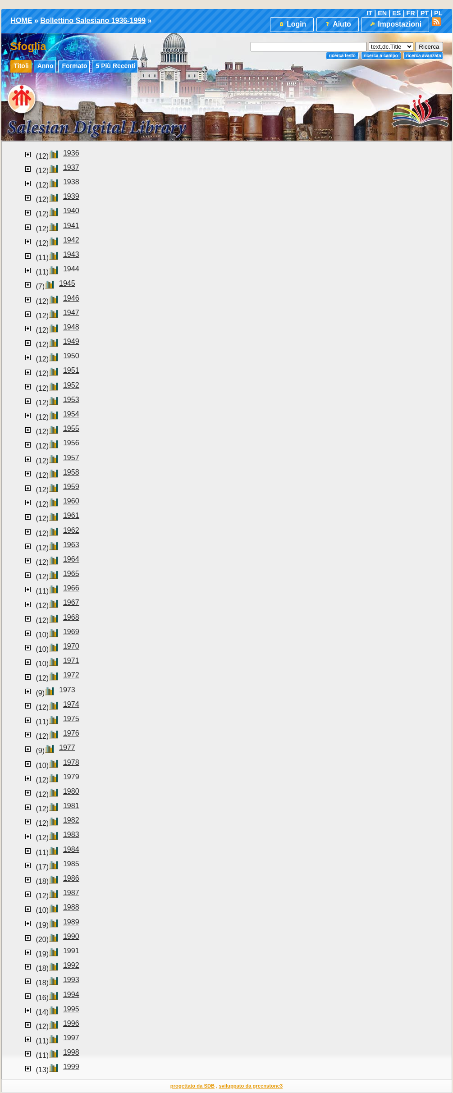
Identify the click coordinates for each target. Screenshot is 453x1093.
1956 (71, 443)
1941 (71, 225)
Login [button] (292, 24)
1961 (71, 515)
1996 (71, 1023)
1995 (71, 1009)
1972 (71, 675)
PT (425, 13)
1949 (71, 341)
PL (438, 13)
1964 (71, 559)
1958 (71, 472)
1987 (71, 892)
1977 (67, 747)
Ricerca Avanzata (423, 55)
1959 (71, 486)
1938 (71, 182)
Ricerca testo (342, 55)
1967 (71, 602)
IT (369, 13)
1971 (71, 660)
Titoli (21, 65)
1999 (71, 1066)
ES (396, 13)
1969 (71, 632)
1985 (71, 864)
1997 (71, 1038)
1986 (71, 878)
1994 (71, 994)
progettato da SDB (192, 1085)
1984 (71, 849)
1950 (71, 356)
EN (382, 13)
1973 (67, 690)
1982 (71, 820)
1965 (71, 573)
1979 (71, 777)
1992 (71, 965)
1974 (71, 704)
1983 (71, 834)
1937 (71, 167)
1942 (71, 240)
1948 (71, 327)
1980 (71, 791)
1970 (71, 646)
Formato (74, 65)
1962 (71, 530)
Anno (45, 65)
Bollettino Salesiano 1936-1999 (93, 20)
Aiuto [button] (337, 24)
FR (410, 13)
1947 (71, 312)
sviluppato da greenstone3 (251, 1085)
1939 (71, 196)
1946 (71, 298)
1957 (71, 458)
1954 (71, 414)
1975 (71, 719)
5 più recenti (115, 65)
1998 (71, 1052)
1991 (71, 951)
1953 (71, 399)
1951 (71, 370)
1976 (71, 733)
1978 (71, 762)
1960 (71, 501)
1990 (71, 936)
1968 (71, 617)
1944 (71, 269)
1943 (71, 254)
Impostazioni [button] (395, 24)
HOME (21, 20)
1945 (67, 283)
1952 (71, 385)
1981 (71, 805)
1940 (71, 211)
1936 (71, 153)
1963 (71, 545)
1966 (71, 588)
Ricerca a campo (381, 55)
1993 (71, 979)
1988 (71, 907)
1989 (71, 922)
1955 (71, 428)
